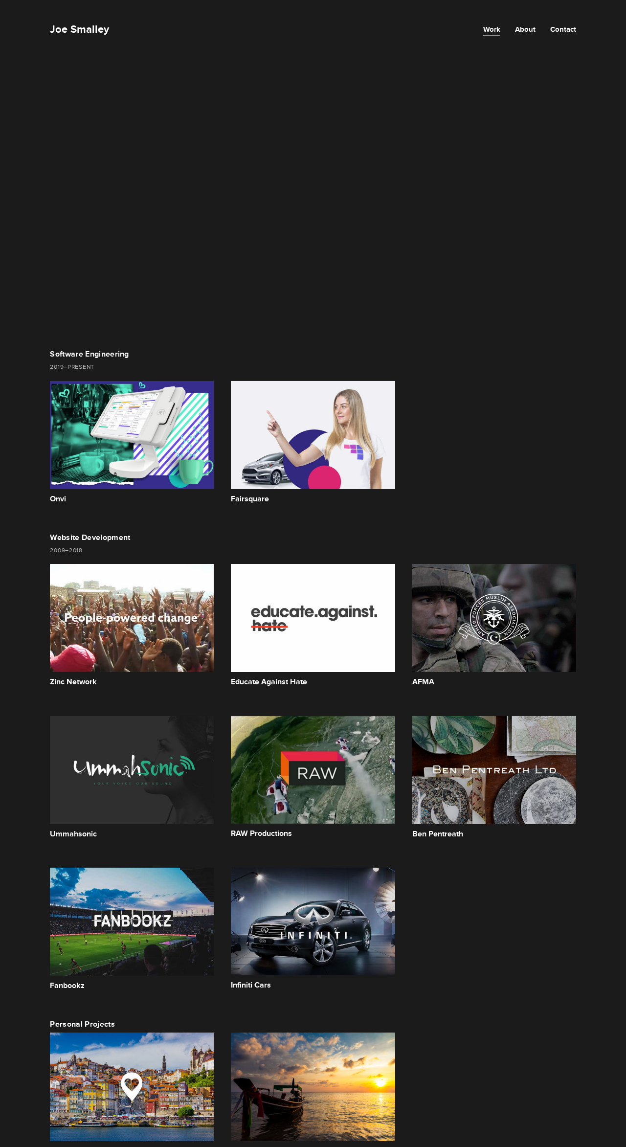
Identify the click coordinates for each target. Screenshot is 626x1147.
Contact (563, 29)
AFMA (423, 681)
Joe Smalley (79, 29)
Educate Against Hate (269, 681)
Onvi (58, 499)
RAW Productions (261, 833)
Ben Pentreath (437, 834)
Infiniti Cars (251, 985)
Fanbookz (67, 985)
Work (491, 29)
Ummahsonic (73, 834)
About (525, 29)
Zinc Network (73, 681)
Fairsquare (250, 499)
